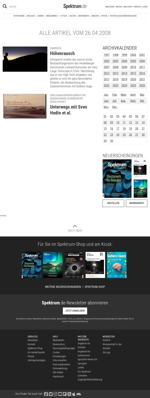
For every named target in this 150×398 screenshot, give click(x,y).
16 (111, 128)
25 (124, 134)
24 (117, 134)
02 (111, 116)
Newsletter (33, 340)
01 (105, 116)
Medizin (95, 16)
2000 (133, 55)
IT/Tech (63, 16)
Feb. (114, 94)
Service (137, 7)
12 (130, 122)
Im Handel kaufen (36, 352)
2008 (115, 67)
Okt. (142, 101)
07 (143, 116)
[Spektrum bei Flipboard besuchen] (64, 393)
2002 (106, 61)
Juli (114, 101)
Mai (142, 94)
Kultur (73, 16)
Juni (106, 101)
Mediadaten (58, 340)
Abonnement (136, 203)
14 (143, 122)
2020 (133, 79)
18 (124, 128)
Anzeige (3, 216)
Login (144, 7)
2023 (115, 85)
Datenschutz (59, 344)
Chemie (41, 16)
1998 (115, 55)
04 (124, 116)
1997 (106, 55)
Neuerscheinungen (123, 155)
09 (111, 122)
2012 (106, 73)
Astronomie (18, 16)
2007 (106, 67)
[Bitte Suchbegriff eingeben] (22, 6)
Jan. (106, 94)
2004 (124, 61)
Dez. (114, 107)
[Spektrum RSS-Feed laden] (69, 393)
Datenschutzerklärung (78, 321)
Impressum (58, 376)
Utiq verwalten (60, 360)
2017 (106, 79)
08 (105, 122)
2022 (106, 85)
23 (111, 134)
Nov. (106, 107)
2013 (115, 73)
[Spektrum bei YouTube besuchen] (60, 393)
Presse (31, 356)
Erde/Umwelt (52, 16)
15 (105, 128)
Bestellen (113, 203)
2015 (133, 73)
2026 (142, 85)
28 (143, 134)
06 (136, 116)
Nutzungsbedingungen (64, 348)
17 (117, 128)
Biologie (31, 16)
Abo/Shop (127, 7)
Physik (104, 16)
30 (111, 140)
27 (136, 134)
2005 (133, 61)
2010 (133, 67)
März (123, 94)
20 (136, 128)
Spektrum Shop (95, 287)
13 (136, 122)
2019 (124, 79)
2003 (115, 61)
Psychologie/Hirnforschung (123, 16)
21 (143, 128)
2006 (142, 61)
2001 (142, 55)
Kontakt (31, 344)
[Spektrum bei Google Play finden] (79, 393)
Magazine (110, 7)
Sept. (133, 101)
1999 (124, 55)
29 (105, 140)
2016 (142, 73)
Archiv (119, 7)
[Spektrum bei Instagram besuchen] (55, 393)
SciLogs (106, 352)
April (133, 94)
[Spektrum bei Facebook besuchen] (46, 393)
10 (117, 122)
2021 (142, 79)
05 (130, 116)
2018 (115, 79)
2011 (142, 67)
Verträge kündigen (36, 360)
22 (105, 134)
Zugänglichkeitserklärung (90, 379)
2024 (124, 85)
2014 (124, 73)
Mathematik (83, 16)
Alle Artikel (58, 372)
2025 (133, 85)
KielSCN (107, 340)
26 (130, 134)
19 (130, 128)
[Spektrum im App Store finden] (74, 393)
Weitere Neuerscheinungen (63, 287)
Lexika (81, 367)
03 (117, 116)
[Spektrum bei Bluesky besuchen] (50, 393)
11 (124, 122)
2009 (124, 67)
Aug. (123, 101)
